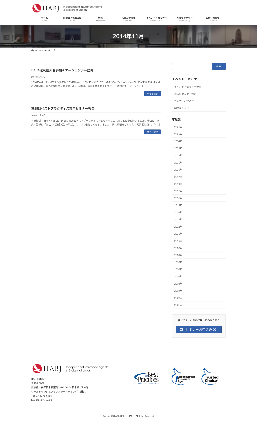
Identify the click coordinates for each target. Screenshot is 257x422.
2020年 (178, 169)
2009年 (178, 247)
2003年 (178, 290)
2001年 (178, 304)
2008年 (178, 255)
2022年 (178, 155)
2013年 (178, 219)
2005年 (178, 276)
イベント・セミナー (186, 79)
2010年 (178, 240)
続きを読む (152, 93)
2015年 (178, 205)
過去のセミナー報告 (185, 93)
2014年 (178, 212)
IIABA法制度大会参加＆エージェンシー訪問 (62, 70)
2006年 (178, 269)
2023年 (178, 148)
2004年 (178, 283)
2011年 (178, 233)
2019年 (178, 176)
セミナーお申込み (184, 100)
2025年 (178, 133)
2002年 (178, 297)
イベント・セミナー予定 (187, 86)
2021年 (178, 162)
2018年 (178, 183)
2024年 (178, 141)
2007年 (178, 262)
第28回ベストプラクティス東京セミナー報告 (62, 108)
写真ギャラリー (182, 108)
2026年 (178, 126)
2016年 (178, 198)
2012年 (178, 226)
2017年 (178, 191)
